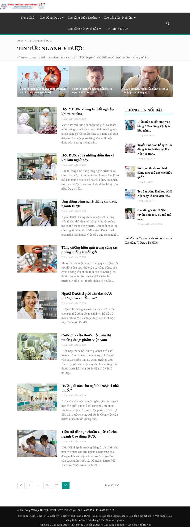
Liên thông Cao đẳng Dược (86, 524)
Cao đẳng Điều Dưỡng (84, 17)
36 (47, 485)
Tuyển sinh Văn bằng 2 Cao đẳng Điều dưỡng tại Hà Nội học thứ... (155, 149)
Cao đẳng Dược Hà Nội (30, 515)
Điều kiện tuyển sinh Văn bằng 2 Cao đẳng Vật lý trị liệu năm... (155, 126)
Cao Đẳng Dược (52, 17)
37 (56, 485)
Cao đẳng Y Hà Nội (57, 515)
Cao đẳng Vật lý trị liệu (84, 28)
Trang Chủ (28, 17)
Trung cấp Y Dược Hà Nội (84, 515)
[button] (168, 24)
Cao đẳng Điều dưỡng (113, 515)
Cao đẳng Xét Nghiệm (120, 17)
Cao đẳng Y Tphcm (114, 524)
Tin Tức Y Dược (117, 28)
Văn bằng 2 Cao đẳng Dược (53, 524)
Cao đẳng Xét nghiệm (140, 515)
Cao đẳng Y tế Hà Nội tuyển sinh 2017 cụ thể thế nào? (155, 215)
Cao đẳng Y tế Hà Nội (139, 524)
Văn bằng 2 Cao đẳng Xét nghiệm (106, 520)
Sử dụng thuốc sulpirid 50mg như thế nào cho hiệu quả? (155, 173)
